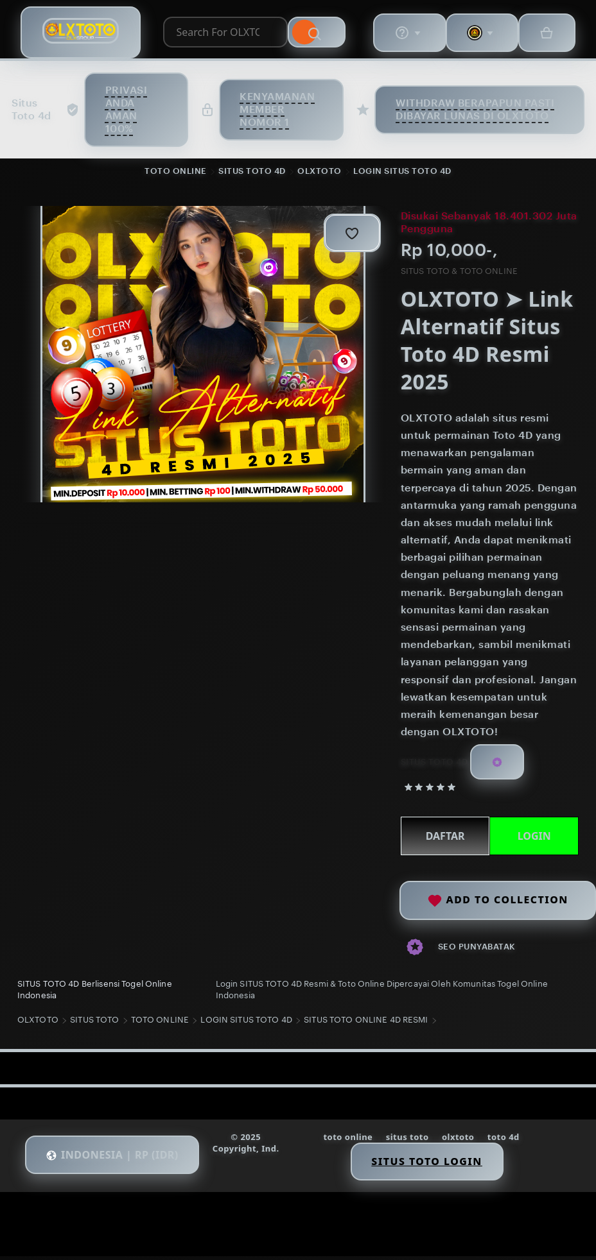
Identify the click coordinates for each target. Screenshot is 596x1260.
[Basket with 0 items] (543, 34)
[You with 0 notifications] (476, 34)
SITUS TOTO (96, 1024)
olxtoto (460, 1141)
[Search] (323, 34)
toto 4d (506, 1141)
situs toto (408, 1141)
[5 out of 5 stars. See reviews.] (430, 788)
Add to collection (497, 899)
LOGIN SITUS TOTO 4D (402, 172)
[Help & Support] (402, 34)
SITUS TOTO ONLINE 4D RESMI (368, 1024)
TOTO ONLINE (176, 172)
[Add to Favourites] (350, 234)
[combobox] (220, 34)
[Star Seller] (496, 763)
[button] (117, 1160)
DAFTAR (443, 838)
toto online (348, 1141)
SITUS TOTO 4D (252, 172)
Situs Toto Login (428, 1166)
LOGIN (532, 838)
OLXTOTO (319, 172)
